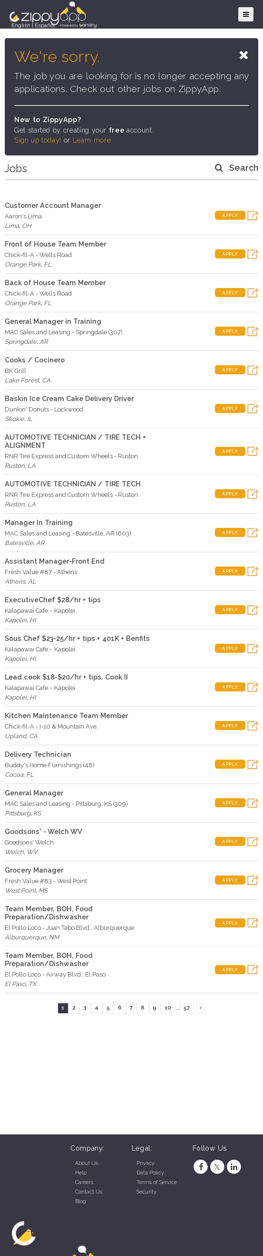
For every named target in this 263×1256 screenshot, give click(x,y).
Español (45, 25)
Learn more (92, 140)
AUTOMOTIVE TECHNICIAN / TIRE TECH (73, 484)
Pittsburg (17, 813)
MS (43, 890)
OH (26, 225)
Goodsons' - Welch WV (43, 831)
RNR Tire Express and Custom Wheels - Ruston (71, 456)
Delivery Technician (38, 754)
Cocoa (14, 774)
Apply (230, 215)
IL (29, 418)
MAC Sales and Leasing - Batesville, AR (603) (68, 533)
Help (81, 1173)
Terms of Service (156, 1182)
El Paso (15, 984)
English (20, 25)
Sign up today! (37, 140)
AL (32, 581)
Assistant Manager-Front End (55, 561)
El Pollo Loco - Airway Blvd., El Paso (55, 974)
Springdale (21, 341)
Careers (84, 1182)
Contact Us (88, 1192)
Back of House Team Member (55, 282)
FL (47, 264)
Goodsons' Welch (29, 842)
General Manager (34, 793)
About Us (86, 1163)
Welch (14, 851)
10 (168, 1007)
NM (54, 937)
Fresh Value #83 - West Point (46, 881)
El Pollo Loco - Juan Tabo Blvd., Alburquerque (69, 927)
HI (32, 620)
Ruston (15, 465)
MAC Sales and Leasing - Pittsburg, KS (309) (66, 803)
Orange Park (23, 264)
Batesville (19, 542)
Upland (15, 736)
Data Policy (150, 1173)
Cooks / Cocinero (35, 360)
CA (46, 380)
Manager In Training (39, 522)
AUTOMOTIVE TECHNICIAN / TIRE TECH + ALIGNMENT (75, 441)
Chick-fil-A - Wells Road (38, 254)
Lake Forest (22, 380)
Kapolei (16, 620)
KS (37, 813)
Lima (12, 225)
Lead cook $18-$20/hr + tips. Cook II (66, 677)
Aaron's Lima (23, 216)
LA (32, 465)
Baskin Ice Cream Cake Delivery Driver (69, 398)
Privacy (145, 1163)
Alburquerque (25, 937)
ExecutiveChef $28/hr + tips (53, 600)
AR (43, 341)
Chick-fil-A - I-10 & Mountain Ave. (51, 726)
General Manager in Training (53, 321)
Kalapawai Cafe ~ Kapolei (40, 610)
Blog (80, 1201)
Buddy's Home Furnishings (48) (50, 765)
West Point (20, 890)
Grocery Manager (34, 870)
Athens (15, 581)
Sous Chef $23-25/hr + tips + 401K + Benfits (77, 638)
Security (146, 1192)
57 (187, 1007)
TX (32, 984)
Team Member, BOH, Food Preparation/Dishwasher (49, 913)
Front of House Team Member (55, 244)
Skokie (14, 418)
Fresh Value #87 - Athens (41, 572)
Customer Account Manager (53, 205)
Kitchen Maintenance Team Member (66, 715)
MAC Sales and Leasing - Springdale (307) (64, 332)
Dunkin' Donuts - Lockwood (44, 409)
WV (32, 851)
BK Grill (15, 370)
